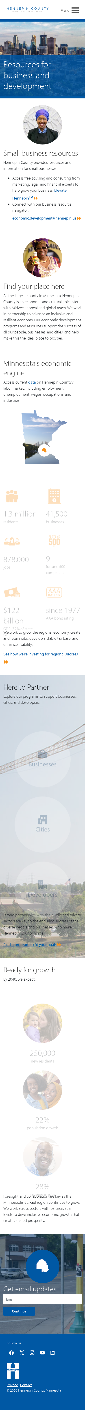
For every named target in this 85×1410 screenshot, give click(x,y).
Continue (19, 1311)
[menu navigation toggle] (75, 10)
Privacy (12, 1385)
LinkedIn (52, 1352)
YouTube (42, 1352)
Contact (26, 1385)
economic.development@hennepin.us (44, 218)
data (32, 382)
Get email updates (29, 1288)
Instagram (32, 1352)
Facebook (11, 1352)
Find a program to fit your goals (30, 944)
